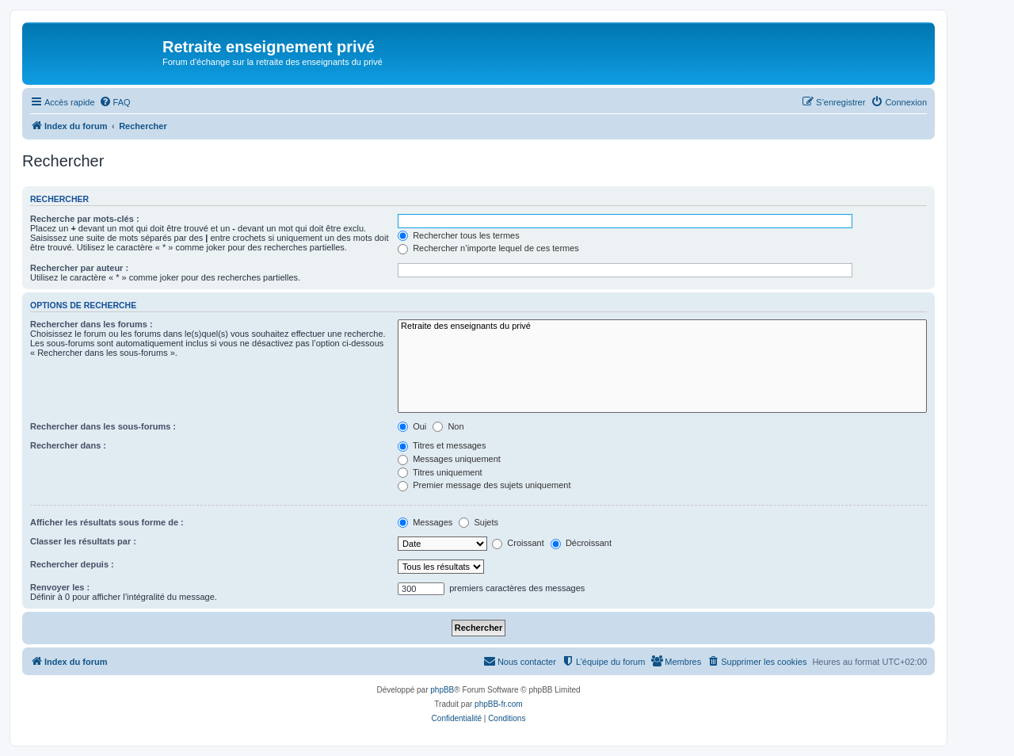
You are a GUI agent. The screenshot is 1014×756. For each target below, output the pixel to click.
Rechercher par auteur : (79, 268)
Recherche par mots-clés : (84, 218)
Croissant (518, 543)
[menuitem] (115, 102)
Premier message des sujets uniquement (484, 485)
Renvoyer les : (60, 587)
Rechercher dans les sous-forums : (103, 426)
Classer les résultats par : (83, 541)
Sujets (478, 522)
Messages (425, 522)
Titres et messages (442, 445)
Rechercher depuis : (72, 564)
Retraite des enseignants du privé (662, 326)
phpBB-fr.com (499, 704)
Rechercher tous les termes (459, 235)
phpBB (442, 689)
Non (448, 426)
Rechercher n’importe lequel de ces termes (488, 248)
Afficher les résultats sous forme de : (107, 522)
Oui (412, 426)
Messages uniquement (449, 459)
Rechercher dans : (68, 445)
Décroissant (581, 543)
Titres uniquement (440, 472)
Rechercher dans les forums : (91, 324)
